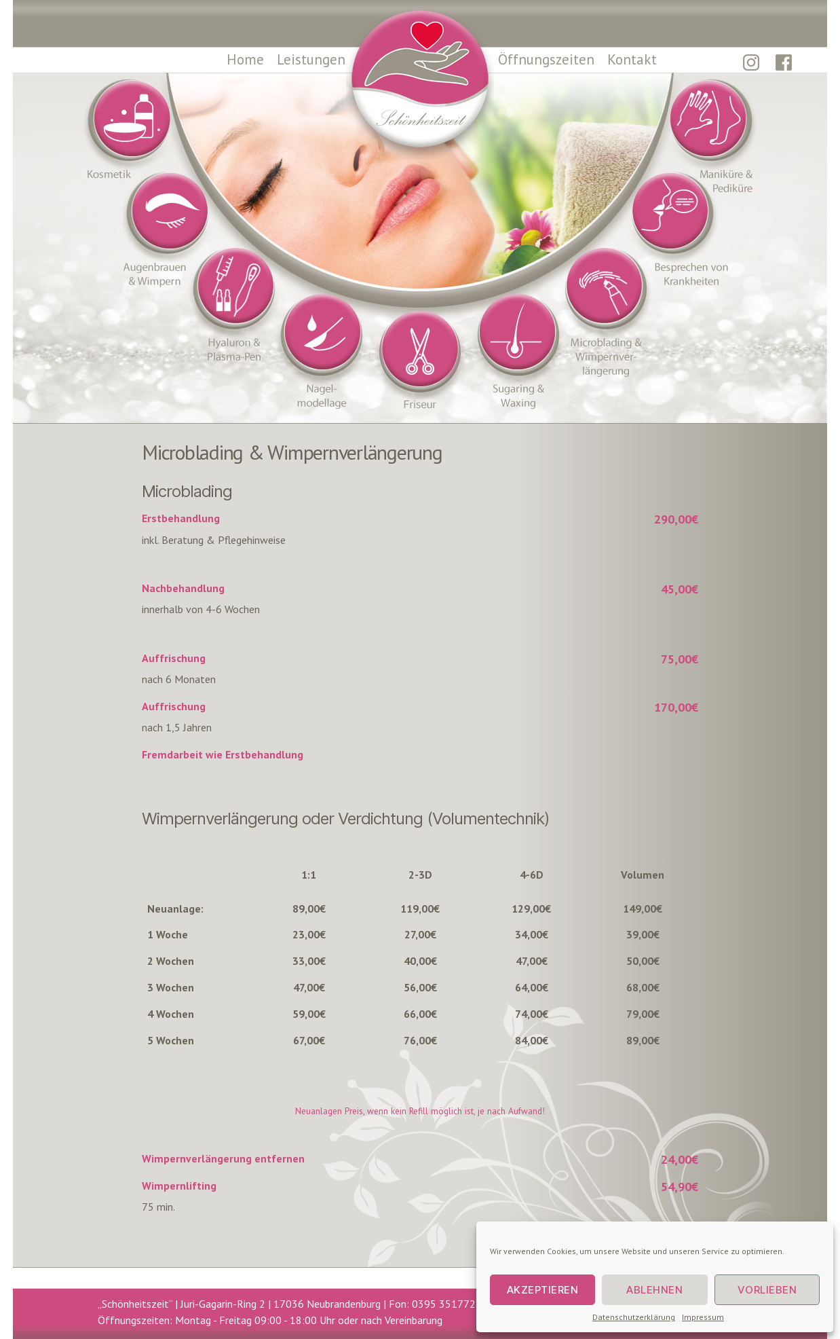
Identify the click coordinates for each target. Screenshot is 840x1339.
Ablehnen (654, 1289)
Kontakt (632, 59)
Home (245, 59)
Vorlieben (767, 1289)
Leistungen (311, 59)
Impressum (703, 1317)
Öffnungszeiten (546, 59)
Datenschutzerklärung (633, 1317)
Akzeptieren (543, 1289)
